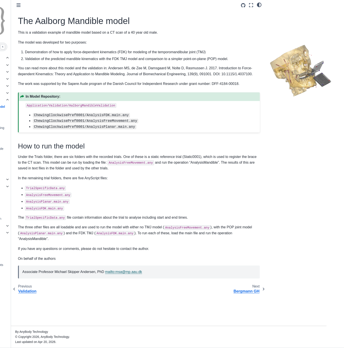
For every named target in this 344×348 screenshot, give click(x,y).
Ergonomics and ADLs (42, 65)
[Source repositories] (243, 5)
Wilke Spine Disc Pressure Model (49, 158)
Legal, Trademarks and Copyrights (47, 265)
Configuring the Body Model (42, 186)
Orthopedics (35, 79)
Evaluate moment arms (46, 134)
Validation (34, 100)
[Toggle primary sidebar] (87, 5)
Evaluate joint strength (45, 121)
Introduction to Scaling (38, 225)
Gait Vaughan (39, 141)
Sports (31, 86)
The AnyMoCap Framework (42, 211)
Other (31, 93)
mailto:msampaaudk (192, 301)
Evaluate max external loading (51, 128)
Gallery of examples (38, 58)
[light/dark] (259, 4)
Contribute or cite (35, 258)
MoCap (32, 71)
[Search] (48, 47)
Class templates (34, 232)
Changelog (31, 251)
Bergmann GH (40, 113)
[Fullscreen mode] (251, 5)
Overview (29, 179)
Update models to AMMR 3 (42, 193)
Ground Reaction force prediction (46, 218)
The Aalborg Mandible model (51, 106)
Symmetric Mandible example (51, 148)
